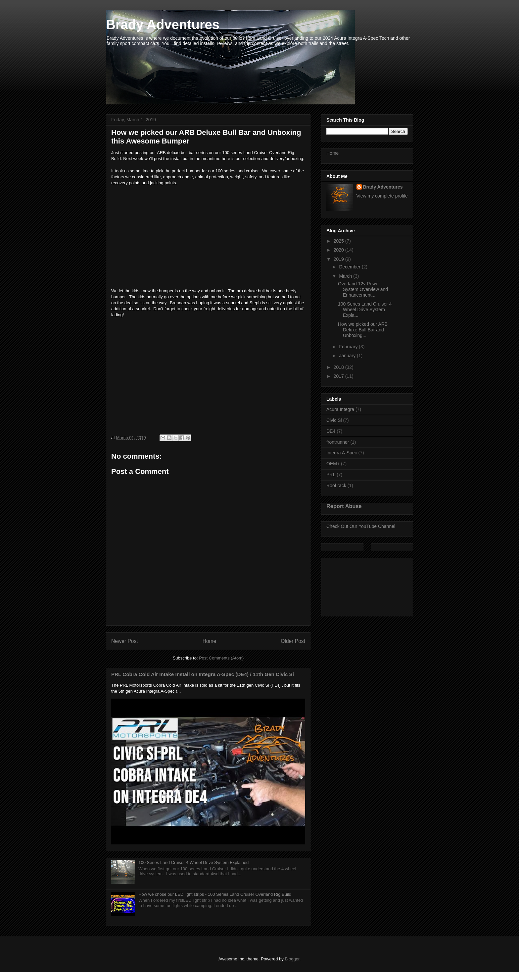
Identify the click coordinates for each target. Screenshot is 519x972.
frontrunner (337, 442)
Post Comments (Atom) (221, 658)
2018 (339, 367)
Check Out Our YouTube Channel (360, 526)
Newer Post (124, 641)
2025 (339, 241)
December (350, 266)
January (348, 355)
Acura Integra (340, 409)
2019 (339, 259)
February (349, 346)
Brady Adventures (162, 24)
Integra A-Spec (341, 452)
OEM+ (333, 463)
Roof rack (336, 485)
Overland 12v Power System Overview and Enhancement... (363, 289)
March (346, 276)
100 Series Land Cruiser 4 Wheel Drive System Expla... (365, 309)
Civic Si (334, 420)
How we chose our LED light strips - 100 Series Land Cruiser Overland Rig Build (214, 894)
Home (209, 641)
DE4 (330, 431)
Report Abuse (344, 506)
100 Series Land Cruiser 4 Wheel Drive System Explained (193, 862)
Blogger (292, 958)
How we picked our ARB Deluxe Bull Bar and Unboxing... (363, 329)
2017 (339, 376)
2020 (339, 250)
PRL (330, 474)
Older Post (293, 641)
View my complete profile (382, 196)
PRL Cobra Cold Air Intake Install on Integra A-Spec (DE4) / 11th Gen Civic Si (202, 674)
